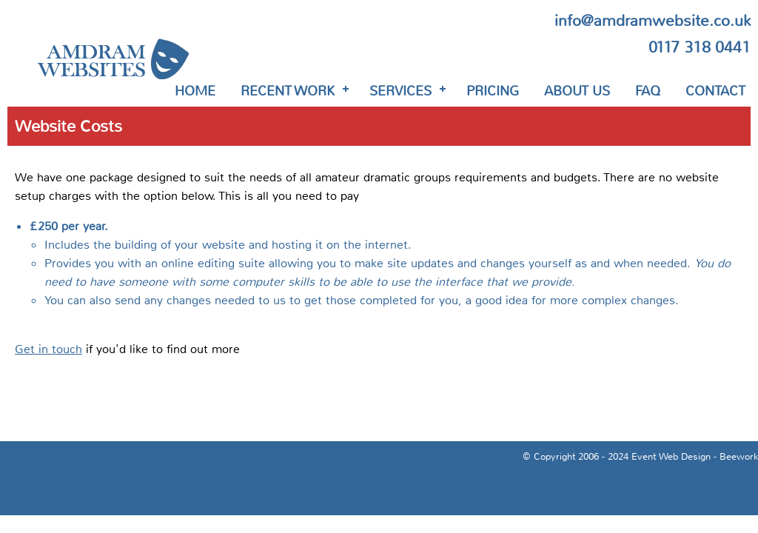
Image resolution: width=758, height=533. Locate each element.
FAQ (647, 91)
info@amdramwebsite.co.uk (652, 20)
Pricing (492, 91)
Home (195, 91)
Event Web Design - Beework (694, 457)
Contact (715, 91)
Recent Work (288, 91)
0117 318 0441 (699, 47)
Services (400, 91)
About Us (577, 91)
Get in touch (48, 349)
